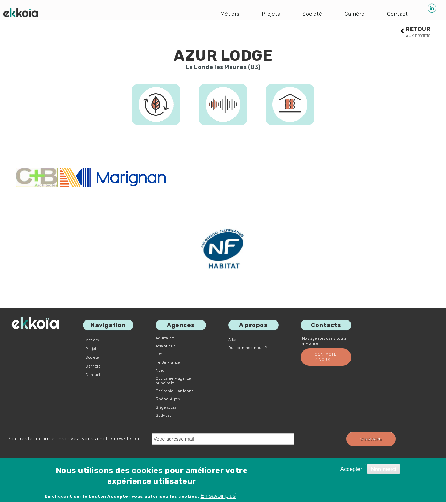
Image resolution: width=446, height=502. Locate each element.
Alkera (234, 340)
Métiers (228, 13)
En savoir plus (218, 496)
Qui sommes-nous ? (247, 348)
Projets (269, 13)
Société (311, 13)
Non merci (383, 469)
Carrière (354, 13)
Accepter (351, 469)
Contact (397, 13)
